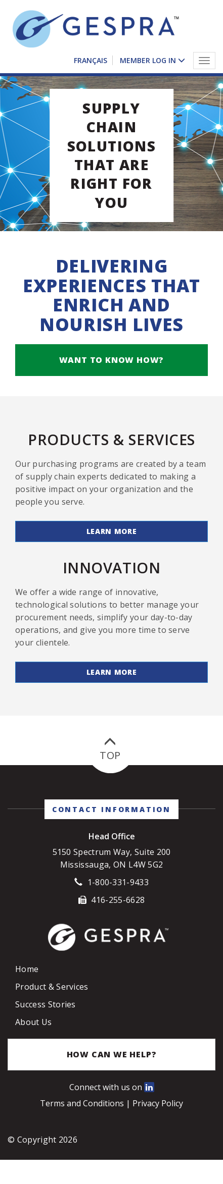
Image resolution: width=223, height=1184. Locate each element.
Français (90, 60)
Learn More (111, 540)
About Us (33, 1031)
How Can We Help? (112, 1063)
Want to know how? (111, 368)
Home (26, 978)
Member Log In (148, 60)
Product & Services (51, 995)
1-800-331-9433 (118, 891)
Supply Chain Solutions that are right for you (111, 164)
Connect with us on (111, 1096)
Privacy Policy (157, 1112)
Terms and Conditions (83, 1112)
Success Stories (45, 1013)
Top (110, 758)
